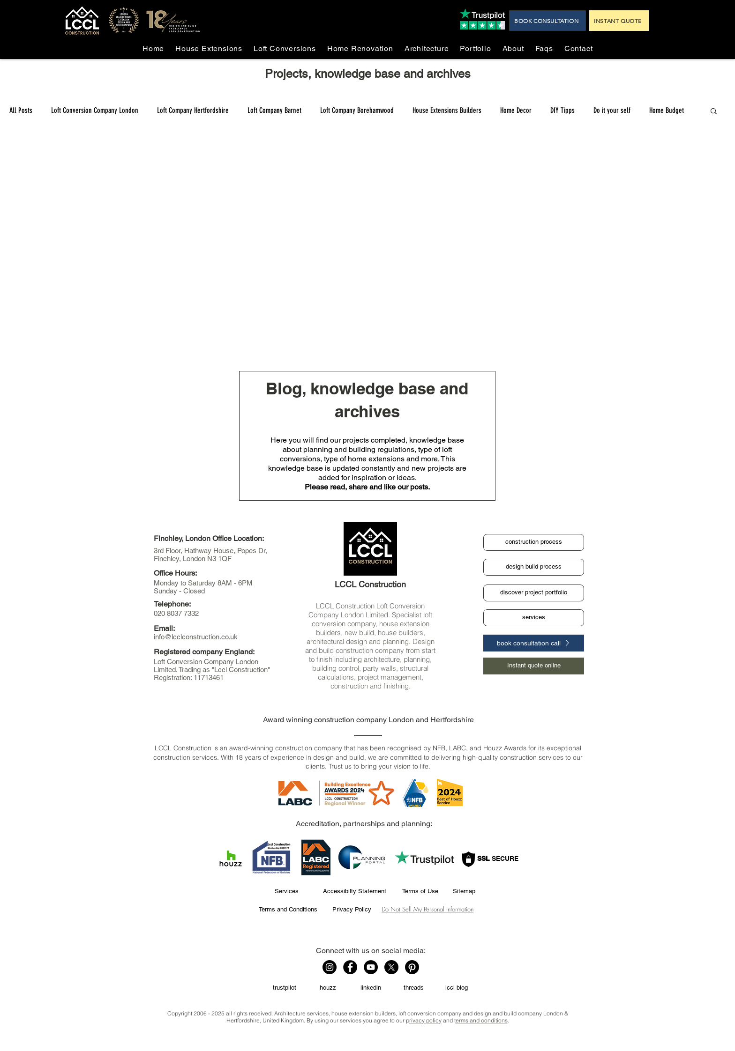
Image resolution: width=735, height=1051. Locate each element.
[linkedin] (371, 988)
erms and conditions (482, 1020)
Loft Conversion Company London (94, 110)
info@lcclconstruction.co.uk (196, 637)
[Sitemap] (464, 891)
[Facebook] (350, 967)
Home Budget (666, 110)
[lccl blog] (456, 988)
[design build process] (533, 567)
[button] (713, 112)
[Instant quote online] (533, 666)
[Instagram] (329, 967)
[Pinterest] (412, 967)
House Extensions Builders (446, 110)
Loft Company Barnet (274, 110)
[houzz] (328, 988)
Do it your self (611, 110)
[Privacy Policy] (351, 909)
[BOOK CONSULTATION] (547, 20)
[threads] (413, 988)
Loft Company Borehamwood (357, 110)
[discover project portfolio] (533, 593)
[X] (391, 967)
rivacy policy (425, 1020)
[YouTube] (371, 967)
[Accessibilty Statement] (354, 891)
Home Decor (516, 110)
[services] (533, 617)
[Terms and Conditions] (287, 909)
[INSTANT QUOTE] (619, 20)
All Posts (20, 110)
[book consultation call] (533, 643)
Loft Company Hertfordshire (193, 110)
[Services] (286, 891)
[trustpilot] (284, 988)
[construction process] (533, 542)
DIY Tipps (562, 110)
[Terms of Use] (420, 891)
